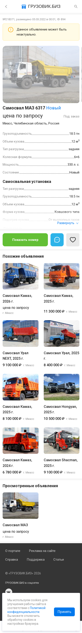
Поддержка (36, 560)
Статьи (58, 560)
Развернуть (68, 223)
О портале (12, 551)
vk (8, 592)
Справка (11, 560)
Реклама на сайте (42, 551)
